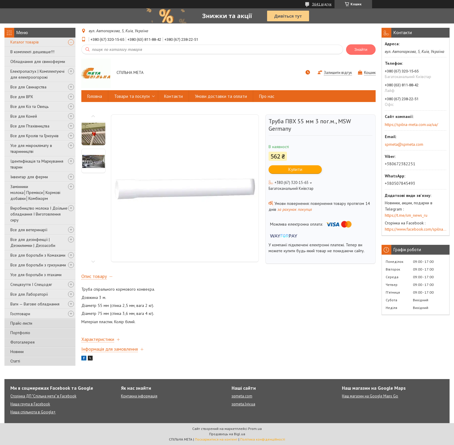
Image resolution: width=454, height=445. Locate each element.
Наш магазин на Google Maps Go (370, 396)
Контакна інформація (139, 396)
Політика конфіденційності (262, 439)
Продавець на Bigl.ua (227, 434)
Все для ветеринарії (28, 229)
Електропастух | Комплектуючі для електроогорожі (37, 74)
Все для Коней (23, 116)
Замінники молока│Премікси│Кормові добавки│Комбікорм (35, 192)
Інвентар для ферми (29, 176)
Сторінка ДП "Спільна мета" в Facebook (43, 396)
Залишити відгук (338, 72)
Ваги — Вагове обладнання (34, 304)
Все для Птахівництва (29, 126)
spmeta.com (242, 396)
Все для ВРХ (21, 96)
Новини (17, 351)
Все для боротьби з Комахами (37, 255)
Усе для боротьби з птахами (36, 274)
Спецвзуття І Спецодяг (31, 284)
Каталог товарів (24, 42)
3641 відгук (322, 4)
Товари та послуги (132, 96)
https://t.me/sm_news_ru (406, 215)
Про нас (266, 96)
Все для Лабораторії (29, 294)
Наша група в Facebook (30, 404)
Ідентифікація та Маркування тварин (36, 164)
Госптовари (20, 313)
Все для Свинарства (28, 87)
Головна (94, 96)
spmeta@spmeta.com (404, 144)
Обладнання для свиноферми (37, 61)
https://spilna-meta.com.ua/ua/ (411, 124)
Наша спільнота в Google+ (33, 412)
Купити (295, 169)
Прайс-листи (21, 323)
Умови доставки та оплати (221, 96)
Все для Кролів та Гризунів (34, 135)
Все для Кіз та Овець (29, 106)
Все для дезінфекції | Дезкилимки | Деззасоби (32, 242)
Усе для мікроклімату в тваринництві (31, 148)
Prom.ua (255, 428)
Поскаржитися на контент (216, 439)
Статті (15, 361)
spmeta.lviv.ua (243, 404)
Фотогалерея (22, 342)
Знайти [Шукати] (360, 49)
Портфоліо (20, 332)
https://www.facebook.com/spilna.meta (415, 229)
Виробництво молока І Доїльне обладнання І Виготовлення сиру (38, 214)
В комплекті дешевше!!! (32, 51)
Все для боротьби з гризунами (38, 265)
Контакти (173, 96)
